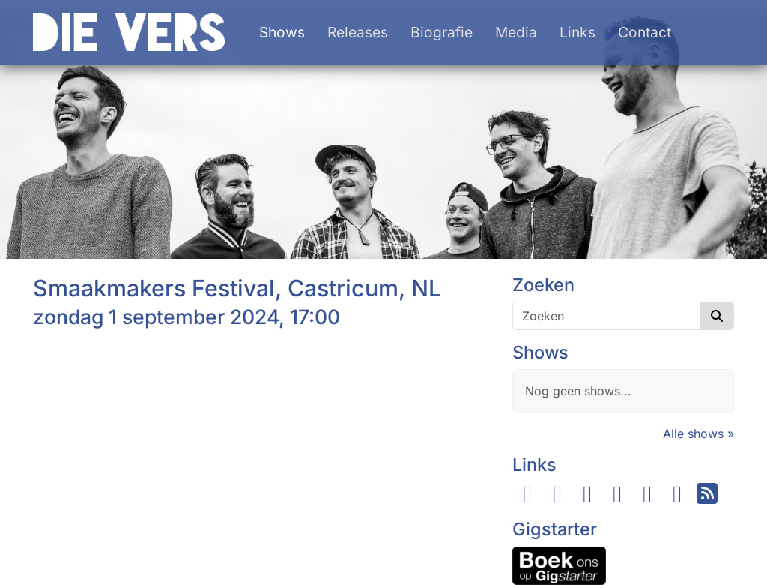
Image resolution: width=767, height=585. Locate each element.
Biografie (441, 32)
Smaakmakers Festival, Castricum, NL (237, 288)
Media (516, 32)
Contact (644, 32)
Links (577, 32)
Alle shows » (698, 433)
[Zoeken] (606, 316)
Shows (282, 32)
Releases (357, 32)
